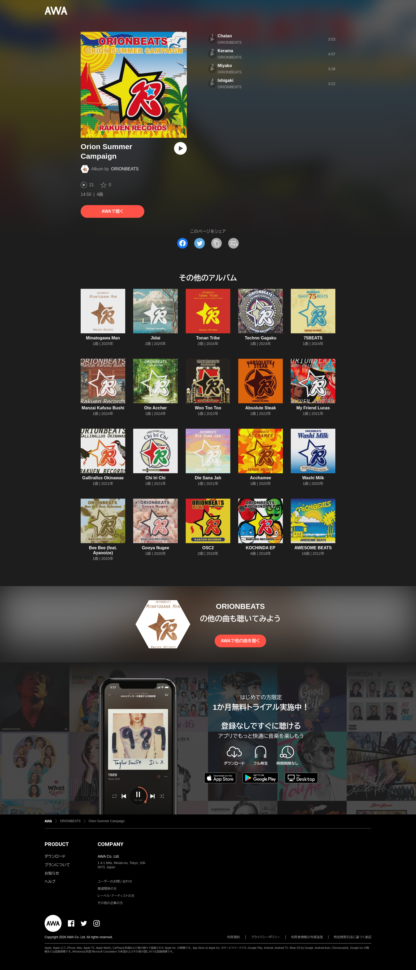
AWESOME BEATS (313, 548)
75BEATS (313, 338)
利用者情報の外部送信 (307, 937)
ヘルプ (50, 881)
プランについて (57, 865)
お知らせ (52, 873)
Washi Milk (313, 478)
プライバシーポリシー (265, 937)
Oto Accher (155, 408)
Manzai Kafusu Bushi (103, 408)
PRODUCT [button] (57, 844)
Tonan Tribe (208, 338)
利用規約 (233, 937)
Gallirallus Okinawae (103, 478)
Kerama (225, 50)
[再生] (180, 148)
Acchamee (260, 478)
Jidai (155, 338)
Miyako (225, 65)
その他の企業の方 (110, 903)
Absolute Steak (260, 408)
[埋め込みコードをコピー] (233, 243)
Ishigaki (225, 80)
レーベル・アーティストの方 (116, 896)
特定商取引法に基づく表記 (352, 937)
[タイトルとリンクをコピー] (216, 243)
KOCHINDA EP (260, 548)
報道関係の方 (107, 889)
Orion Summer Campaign (107, 821)
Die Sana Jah (208, 478)
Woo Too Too (208, 408)
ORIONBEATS (125, 169)
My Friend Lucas (313, 408)
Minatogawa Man (103, 338)
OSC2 (208, 548)
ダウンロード (55, 856)
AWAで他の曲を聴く (240, 641)
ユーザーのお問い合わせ (115, 881)
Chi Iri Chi (155, 478)
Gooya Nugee (155, 548)
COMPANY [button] (110, 844)
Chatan (225, 36)
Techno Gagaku (260, 338)
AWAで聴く (112, 211)
